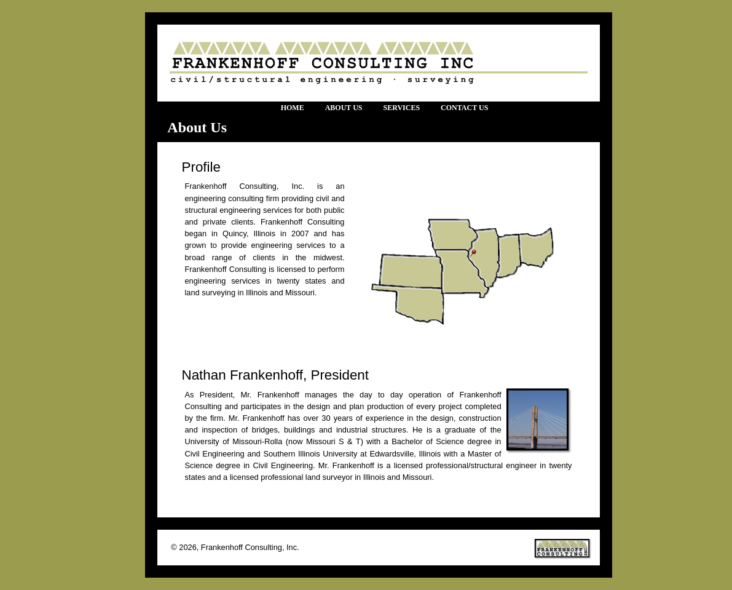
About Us (344, 107)
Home (292, 107)
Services (401, 107)
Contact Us (464, 107)
